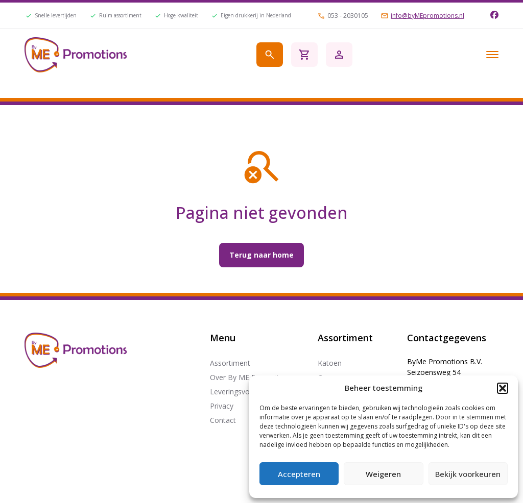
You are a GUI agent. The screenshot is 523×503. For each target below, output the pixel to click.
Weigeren (383, 474)
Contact (223, 420)
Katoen (330, 363)
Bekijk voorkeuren (468, 474)
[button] (502, 388)
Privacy (221, 406)
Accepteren (299, 474)
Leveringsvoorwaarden (248, 391)
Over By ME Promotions (250, 377)
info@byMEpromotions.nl (427, 15)
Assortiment (230, 363)
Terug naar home (261, 255)
